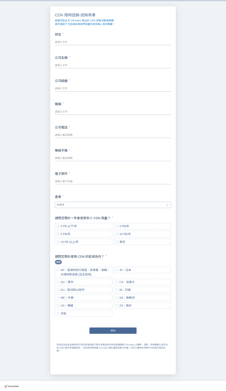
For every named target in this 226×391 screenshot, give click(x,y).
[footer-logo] (11, 386)
